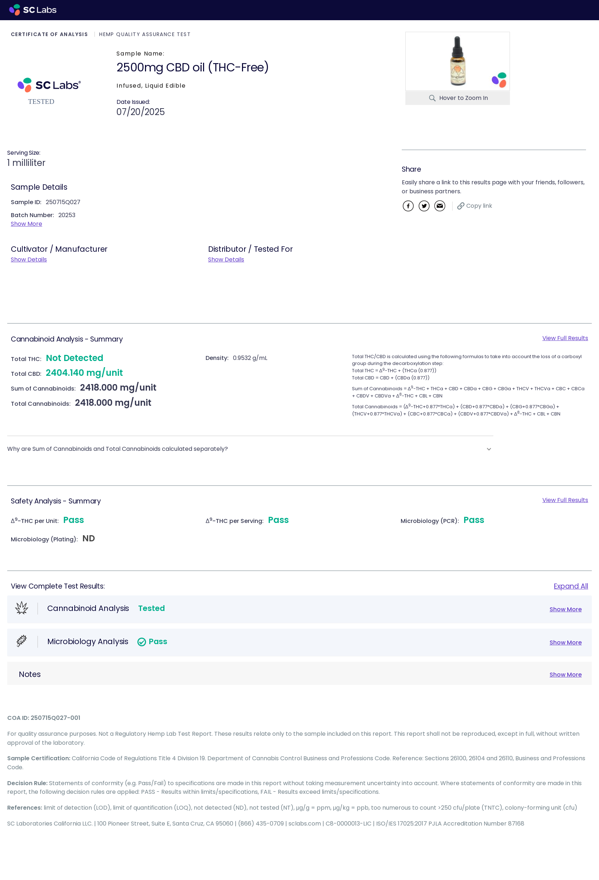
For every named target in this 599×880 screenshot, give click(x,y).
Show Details (29, 259)
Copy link (479, 206)
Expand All (571, 586)
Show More (26, 224)
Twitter (424, 205)
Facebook (408, 205)
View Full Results (565, 338)
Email (439, 205)
